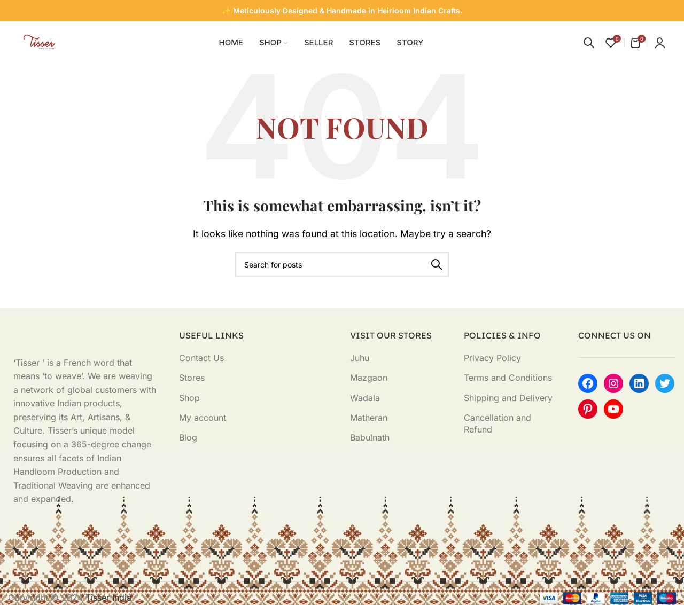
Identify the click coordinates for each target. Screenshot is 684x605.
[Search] (589, 42)
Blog (188, 437)
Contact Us (201, 357)
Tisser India (108, 597)
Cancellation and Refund (497, 423)
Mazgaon (368, 377)
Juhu (359, 357)
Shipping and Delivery (508, 397)
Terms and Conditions (508, 377)
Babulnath (370, 437)
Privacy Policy (492, 357)
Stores (192, 377)
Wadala (365, 397)
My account (202, 417)
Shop (189, 397)
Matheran (368, 417)
